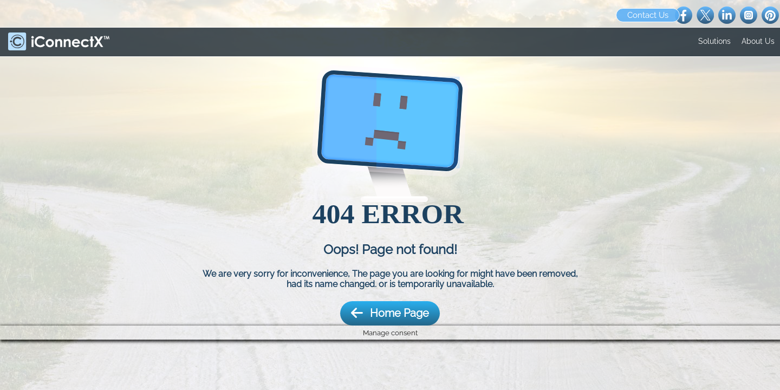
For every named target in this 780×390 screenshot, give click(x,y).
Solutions (714, 41)
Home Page (390, 313)
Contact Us (647, 15)
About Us (758, 41)
